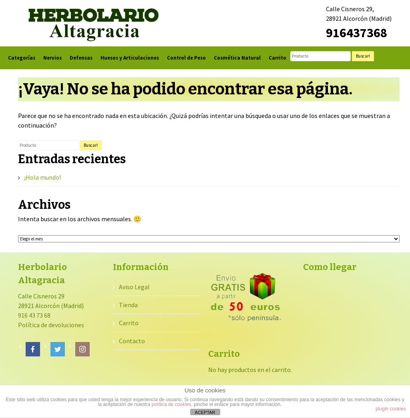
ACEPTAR (205, 412)
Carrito (277, 57)
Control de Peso (186, 57)
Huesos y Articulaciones (129, 57)
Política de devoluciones (51, 325)
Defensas (81, 57)
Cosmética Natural (237, 57)
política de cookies (171, 404)
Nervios (52, 57)
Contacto (132, 341)
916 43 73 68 (34, 315)
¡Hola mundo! (42, 177)
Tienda (128, 305)
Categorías (21, 57)
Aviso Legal (134, 287)
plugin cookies (391, 409)
